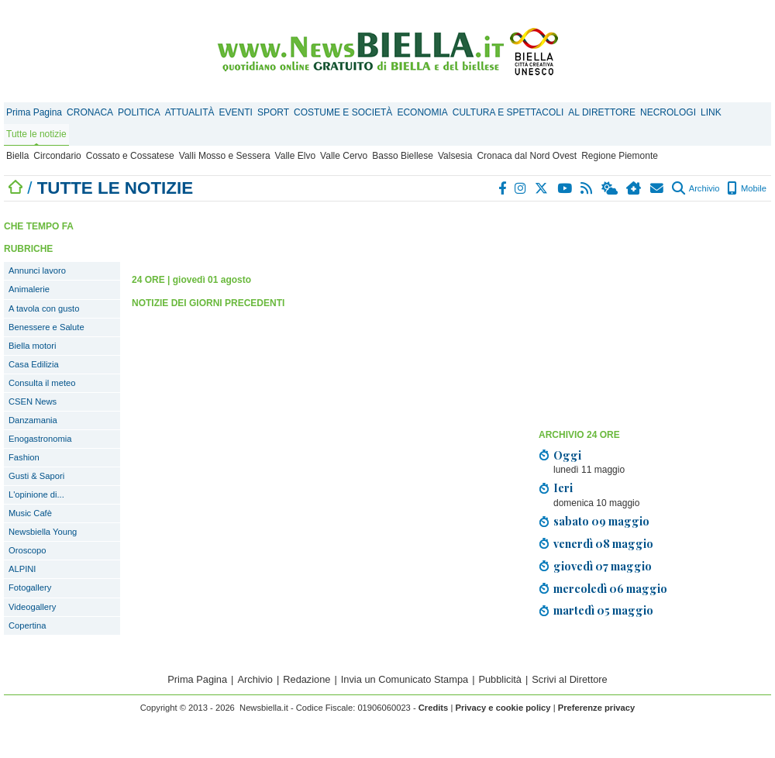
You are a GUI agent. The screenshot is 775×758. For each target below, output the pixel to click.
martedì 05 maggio (603, 610)
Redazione (306, 679)
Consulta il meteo (42, 383)
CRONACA (90, 112)
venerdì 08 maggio (603, 543)
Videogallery (32, 607)
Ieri (563, 487)
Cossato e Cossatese (130, 155)
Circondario (57, 155)
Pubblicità (500, 679)
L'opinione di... (36, 494)
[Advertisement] (313, 232)
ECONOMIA (422, 112)
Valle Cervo (343, 155)
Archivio (695, 188)
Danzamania (33, 420)
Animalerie (29, 289)
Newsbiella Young (43, 531)
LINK (711, 112)
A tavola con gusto (44, 308)
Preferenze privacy (597, 707)
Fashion (24, 457)
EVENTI (236, 112)
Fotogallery (30, 587)
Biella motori (33, 345)
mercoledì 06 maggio (610, 588)
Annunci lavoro (37, 270)
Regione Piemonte (619, 155)
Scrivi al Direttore (569, 679)
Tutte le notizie (36, 134)
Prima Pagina (34, 112)
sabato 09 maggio (601, 521)
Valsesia (455, 155)
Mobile (746, 188)
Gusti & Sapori (36, 476)
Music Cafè (30, 513)
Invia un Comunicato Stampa (404, 679)
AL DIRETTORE (602, 112)
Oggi (567, 455)
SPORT (273, 112)
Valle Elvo (295, 155)
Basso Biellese (402, 155)
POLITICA (139, 112)
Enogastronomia (40, 438)
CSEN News (33, 401)
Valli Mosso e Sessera (224, 155)
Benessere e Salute (46, 327)
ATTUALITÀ (190, 112)
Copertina (27, 625)
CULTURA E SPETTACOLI (508, 112)
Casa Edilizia (34, 364)
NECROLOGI (668, 112)
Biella (17, 155)
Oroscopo (27, 550)
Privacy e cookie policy (502, 707)
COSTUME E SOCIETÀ (343, 112)
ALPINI (22, 569)
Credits (433, 707)
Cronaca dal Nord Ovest (527, 155)
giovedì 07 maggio (602, 566)
